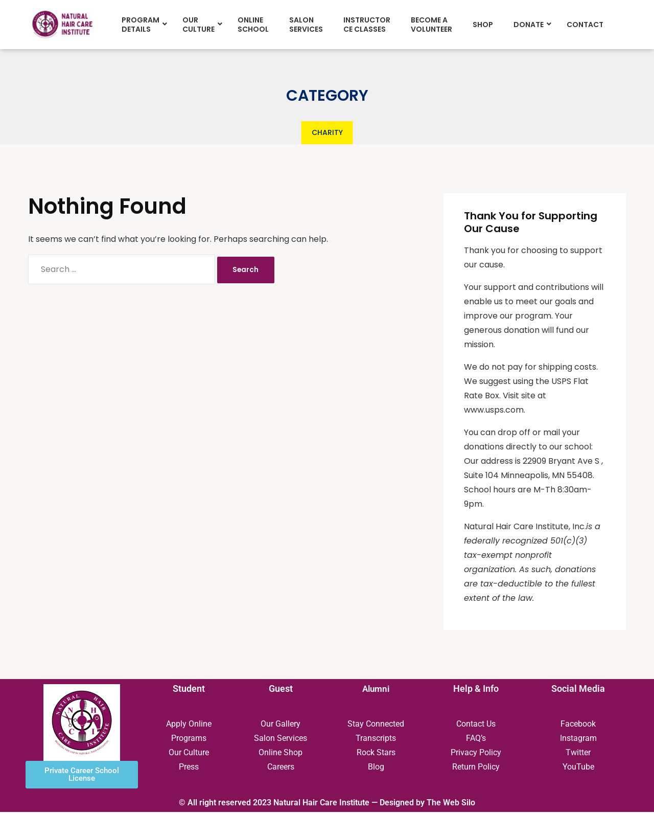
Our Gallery (280, 725)
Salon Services (280, 739)
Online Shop (280, 753)
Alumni (376, 689)
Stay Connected (375, 725)
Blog (376, 768)
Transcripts (376, 739)
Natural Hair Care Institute (321, 803)
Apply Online (189, 725)
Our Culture (189, 753)
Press (189, 768)
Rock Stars (376, 753)
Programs (188, 739)
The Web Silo (451, 803)
